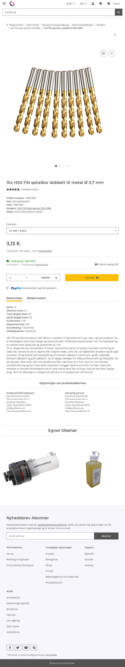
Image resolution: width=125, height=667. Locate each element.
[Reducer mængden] (10, 277)
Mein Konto (13, 626)
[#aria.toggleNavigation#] (4, 2)
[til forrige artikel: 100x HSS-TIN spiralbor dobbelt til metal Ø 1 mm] (115, 34)
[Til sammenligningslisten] (103, 53)
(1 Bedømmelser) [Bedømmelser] (23, 189)
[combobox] (62, 230)
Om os (10, 553)
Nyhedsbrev (13, 632)
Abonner (106, 536)
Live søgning (13, 620)
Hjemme (11, 614)
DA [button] (81, 3)
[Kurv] (113, 3)
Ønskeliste (12, 609)
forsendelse (51, 654)
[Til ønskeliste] (111, 53)
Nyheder (89, 553)
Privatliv (50, 553)
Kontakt (89, 559)
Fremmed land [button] (41, 264)
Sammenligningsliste (18, 603)
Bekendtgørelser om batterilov (62, 576)
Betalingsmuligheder (18, 559)
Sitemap (89, 565)
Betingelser (52, 559)
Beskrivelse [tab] (14, 298)
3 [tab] (62, 166)
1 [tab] (56, 166)
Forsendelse (45, 250)
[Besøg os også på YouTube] (26, 647)
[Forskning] (59, 12)
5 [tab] (69, 166)
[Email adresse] (50, 535)
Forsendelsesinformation (20, 565)
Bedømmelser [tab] (36, 298)
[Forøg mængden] (56, 277)
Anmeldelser (13, 597)
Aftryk (49, 565)
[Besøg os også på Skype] (34, 647)
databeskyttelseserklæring (52, 524)
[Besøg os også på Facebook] (10, 647)
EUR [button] (69, 3)
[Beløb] (26, 277)
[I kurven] (9, 45)
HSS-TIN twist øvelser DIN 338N (34, 208)
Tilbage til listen (16, 24)
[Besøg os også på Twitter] (17, 647)
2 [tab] (59, 166)
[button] (93, 3)
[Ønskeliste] (100, 3)
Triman (49, 571)
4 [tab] (66, 166)
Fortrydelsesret (54, 582)
